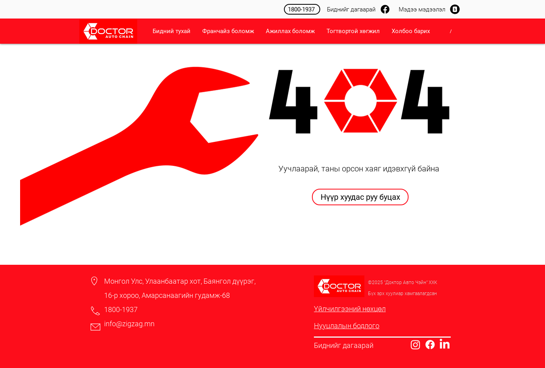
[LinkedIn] (445, 344)
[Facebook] (430, 344)
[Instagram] (415, 344)
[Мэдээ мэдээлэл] (427, 9)
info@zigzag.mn (129, 324)
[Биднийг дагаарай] (357, 9)
